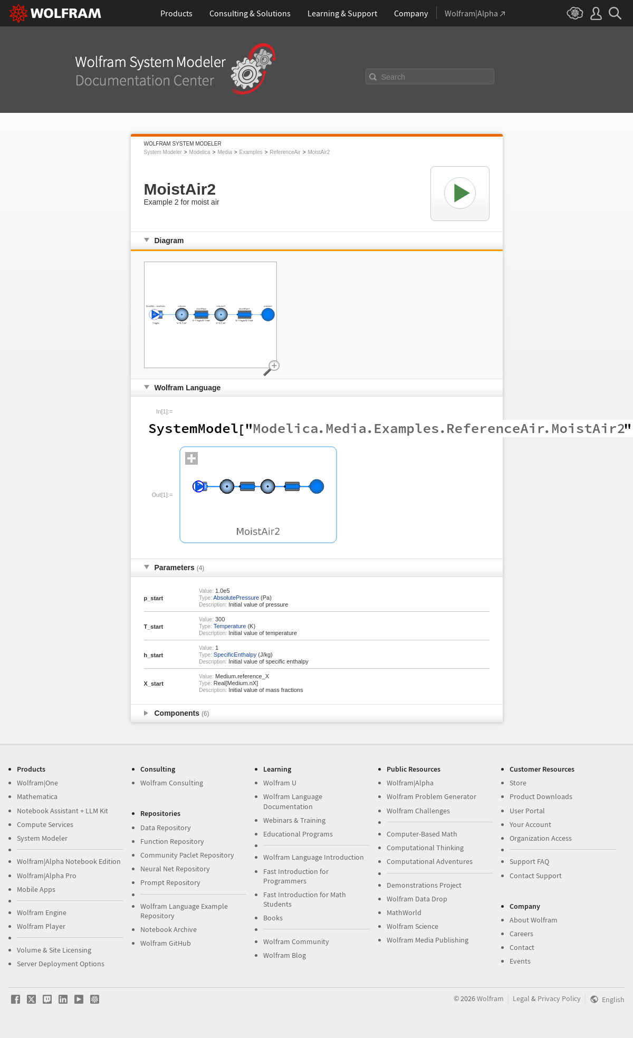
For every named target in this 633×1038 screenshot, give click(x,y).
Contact (522, 947)
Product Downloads (541, 796)
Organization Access (541, 838)
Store (518, 782)
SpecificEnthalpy (235, 654)
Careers (521, 933)
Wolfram (490, 998)
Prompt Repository (170, 882)
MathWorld (404, 912)
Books (273, 917)
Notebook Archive (168, 929)
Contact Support (536, 875)
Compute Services (45, 824)
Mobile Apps (36, 889)
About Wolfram (534, 920)
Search (393, 77)
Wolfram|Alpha (410, 782)
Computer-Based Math (422, 834)
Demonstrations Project (424, 885)
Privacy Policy (559, 998)
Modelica (199, 152)
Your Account (530, 824)
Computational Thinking (425, 847)
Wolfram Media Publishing (427, 940)
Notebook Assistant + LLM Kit (62, 810)
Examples (251, 152)
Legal (521, 998)
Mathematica (37, 796)
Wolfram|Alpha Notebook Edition (69, 861)
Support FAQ (529, 861)
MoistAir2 (319, 152)
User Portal (527, 810)
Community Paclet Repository (187, 855)
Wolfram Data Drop (417, 899)
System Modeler (163, 152)
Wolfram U (279, 782)
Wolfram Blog (284, 955)
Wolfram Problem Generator (431, 796)
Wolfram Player (41, 926)
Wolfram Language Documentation (292, 801)
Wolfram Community (296, 941)
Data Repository (165, 827)
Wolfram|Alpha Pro (46, 875)
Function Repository (172, 841)
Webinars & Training (294, 820)
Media (224, 152)
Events (520, 961)
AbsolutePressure (236, 597)
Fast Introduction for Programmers (296, 876)
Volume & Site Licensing (54, 950)
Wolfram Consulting (171, 782)
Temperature (230, 626)
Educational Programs (298, 834)
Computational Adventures (430, 861)
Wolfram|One (37, 782)
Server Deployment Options (60, 963)
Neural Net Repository (175, 868)
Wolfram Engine (41, 912)
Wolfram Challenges (418, 810)
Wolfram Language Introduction (313, 857)
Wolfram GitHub (165, 943)
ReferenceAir (285, 152)
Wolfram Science (412, 926)
